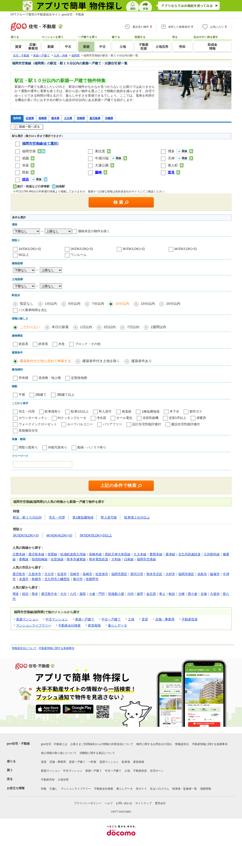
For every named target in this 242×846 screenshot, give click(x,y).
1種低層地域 (150, 411)
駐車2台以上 (80, 411)
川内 (130, 594)
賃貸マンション (109, 761)
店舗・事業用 (164, 619)
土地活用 (63, 779)
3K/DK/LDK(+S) (133, 249)
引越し (53, 788)
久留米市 (34, 574)
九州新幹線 (212, 554)
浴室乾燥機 (150, 418)
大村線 (116, 559)
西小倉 (192, 594)
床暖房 (201, 418)
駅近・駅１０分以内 (27, 517)
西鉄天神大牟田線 (117, 554)
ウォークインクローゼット (38, 424)
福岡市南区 (186, 574)
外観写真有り (57, 447)
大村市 (170, 574)
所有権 (23, 378)
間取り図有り (28, 447)
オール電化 (124, 418)
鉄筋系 (23, 344)
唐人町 (173, 165)
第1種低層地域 (82, 517)
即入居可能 (109, 517)
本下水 (174, 411)
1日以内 (86, 327)
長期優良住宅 (28, 430)
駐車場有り (53, 411)
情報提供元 (182, 744)
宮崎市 (74, 574)
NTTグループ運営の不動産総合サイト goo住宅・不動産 (47, 14)
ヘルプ (108, 803)
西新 (25, 172)
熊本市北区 (154, 574)
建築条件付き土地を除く (101, 361)
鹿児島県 (94, 118)
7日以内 (133, 327)
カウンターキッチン (33, 418)
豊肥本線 (156, 554)
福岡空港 (29, 151)
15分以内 (148, 303)
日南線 (129, 559)
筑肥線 (52, 554)
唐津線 (170, 554)
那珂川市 (136, 574)
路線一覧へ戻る (27, 127)
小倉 (92, 594)
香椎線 (23, 559)
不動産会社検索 (69, 625)
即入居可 (105, 411)
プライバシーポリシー (87, 803)
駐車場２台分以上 (137, 517)
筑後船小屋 (116, 594)
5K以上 (24, 255)
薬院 (82, 594)
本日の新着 (60, 327)
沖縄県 (109, 118)
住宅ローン (157, 770)
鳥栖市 (36, 579)
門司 (102, 594)
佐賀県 (30, 118)
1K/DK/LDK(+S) (30, 249)
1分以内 (51, 303)
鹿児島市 (19, 574)
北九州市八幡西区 (57, 579)
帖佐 (172, 594)
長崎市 (87, 574)
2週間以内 (158, 327)
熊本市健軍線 (76, 559)
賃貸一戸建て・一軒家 (82, 761)
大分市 (49, 574)
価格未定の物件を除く (94, 231)
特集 (43, 788)
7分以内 (98, 303)
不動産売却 (48, 779)
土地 (131, 619)
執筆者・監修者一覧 (184, 788)
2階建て (41, 394)
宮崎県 (81, 118)
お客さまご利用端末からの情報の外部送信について (101, 744)
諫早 (140, 594)
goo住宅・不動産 (18, 743)
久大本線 (140, 554)
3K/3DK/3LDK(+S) (26, 535)
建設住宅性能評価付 (185, 424)
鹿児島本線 (36, 554)
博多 (171, 151)
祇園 (25, 158)
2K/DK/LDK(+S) (82, 249)
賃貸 (145, 619)
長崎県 (42, 118)
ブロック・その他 (87, 344)
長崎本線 (95, 554)
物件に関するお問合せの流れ (154, 744)
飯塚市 (215, 574)
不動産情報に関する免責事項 (56, 648)
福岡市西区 (119, 574)
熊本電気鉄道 (98, 559)
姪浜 (25, 594)
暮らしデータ (117, 625)
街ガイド (141, 788)
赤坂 (25, 165)
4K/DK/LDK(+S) (185, 249)
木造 (61, 344)
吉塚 (204, 594)
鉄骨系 (43, 344)
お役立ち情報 (16, 788)
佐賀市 (62, 574)
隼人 (162, 594)
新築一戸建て (84, 619)
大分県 (68, 118)
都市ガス (195, 411)
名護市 (23, 579)
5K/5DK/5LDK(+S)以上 (96, 535)
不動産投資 (190, 619)
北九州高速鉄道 (189, 554)
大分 (63, 594)
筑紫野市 (92, 579)
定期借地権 (79, 378)
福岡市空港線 (146, 559)
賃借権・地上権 (49, 378)
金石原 (151, 594)
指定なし (26, 303)
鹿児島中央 (49, 594)
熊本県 (55, 118)
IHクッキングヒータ (72, 418)
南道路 (126, 411)
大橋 (181, 594)
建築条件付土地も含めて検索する (45, 361)
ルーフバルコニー (80, 424)
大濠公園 (102, 165)
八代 (73, 594)
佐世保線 (57, 559)
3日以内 (110, 327)
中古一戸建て (111, 619)
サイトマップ (143, 803)
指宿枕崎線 (40, 559)
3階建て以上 (65, 394)
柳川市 (78, 579)
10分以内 (122, 303)
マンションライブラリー (33, 625)
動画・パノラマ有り (91, 447)
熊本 (35, 594)
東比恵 (100, 151)
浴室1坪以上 (177, 418)
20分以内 (173, 303)
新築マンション (27, 619)
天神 (171, 158)
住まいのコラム (159, 788)
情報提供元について (24, 648)
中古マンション (57, 619)
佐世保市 (101, 574)
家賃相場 (94, 625)
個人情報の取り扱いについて (58, 753)
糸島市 (202, 574)
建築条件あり (141, 361)
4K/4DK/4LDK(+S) (59, 535)
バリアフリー (112, 424)
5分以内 (74, 303)
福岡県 (17, 118)
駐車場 (126, 761)
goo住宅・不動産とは (54, 744)
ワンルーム (79, 255)
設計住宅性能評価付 (146, 424)
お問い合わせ (124, 803)
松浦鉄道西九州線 (73, 554)
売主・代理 (27, 411)
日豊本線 (19, 554)
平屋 (22, 394)
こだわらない (30, 327)
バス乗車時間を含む (33, 310)
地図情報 (205, 788)
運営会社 (160, 803)
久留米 (215, 594)
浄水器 (101, 418)
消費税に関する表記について (97, 753)
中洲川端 (102, 158)
